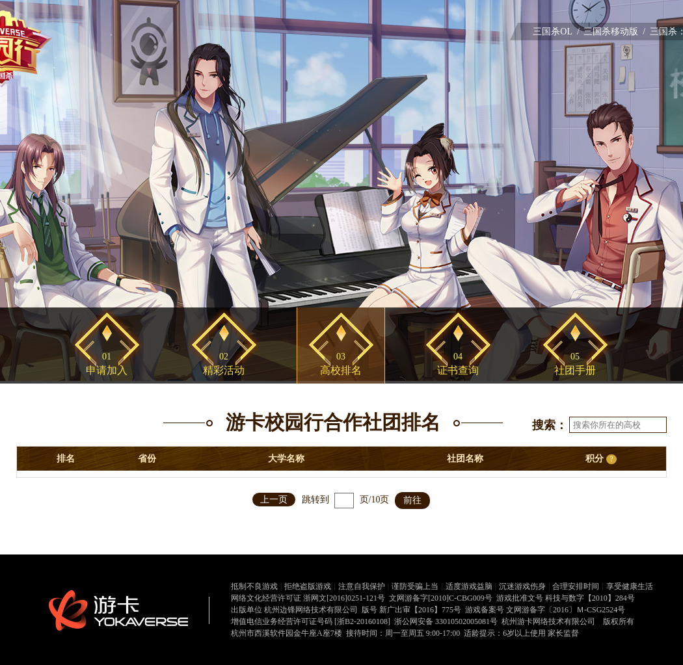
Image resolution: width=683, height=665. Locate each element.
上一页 (274, 499)
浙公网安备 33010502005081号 (446, 621)
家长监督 (563, 633)
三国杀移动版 (610, 31)
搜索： (549, 425)
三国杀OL (552, 31)
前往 (412, 500)
